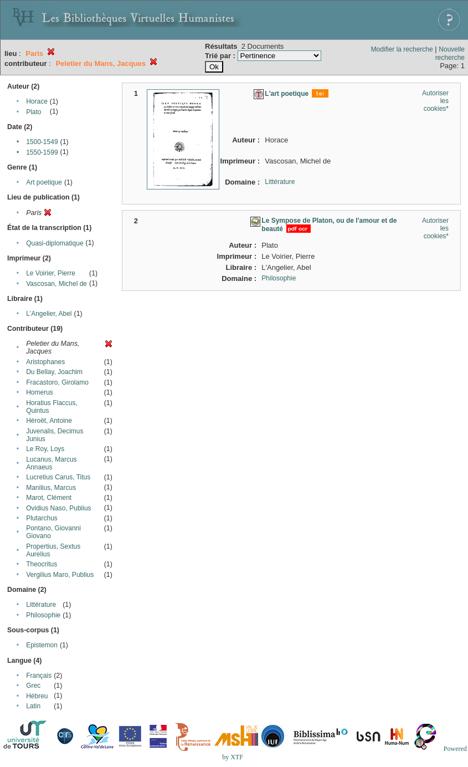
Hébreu (37, 696)
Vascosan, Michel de (56, 284)
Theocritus (41, 564)
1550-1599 (42, 152)
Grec (33, 685)
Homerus (39, 392)
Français (39, 675)
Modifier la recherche (402, 49)
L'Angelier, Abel (48, 314)
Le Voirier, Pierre (50, 273)
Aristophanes (45, 362)
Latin (33, 706)
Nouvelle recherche (450, 53)
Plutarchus (42, 518)
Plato (33, 112)
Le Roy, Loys (45, 449)
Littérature (41, 605)
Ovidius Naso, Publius (58, 508)
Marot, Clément (48, 498)
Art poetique (44, 182)
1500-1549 (42, 142)
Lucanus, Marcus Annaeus (51, 463)
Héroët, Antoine (49, 421)
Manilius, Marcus (51, 488)
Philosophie (43, 615)
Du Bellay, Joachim (54, 372)
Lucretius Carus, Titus (58, 477)
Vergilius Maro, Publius (60, 575)
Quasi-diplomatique (54, 243)
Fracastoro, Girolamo (57, 382)
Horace (37, 101)
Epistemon (42, 645)
